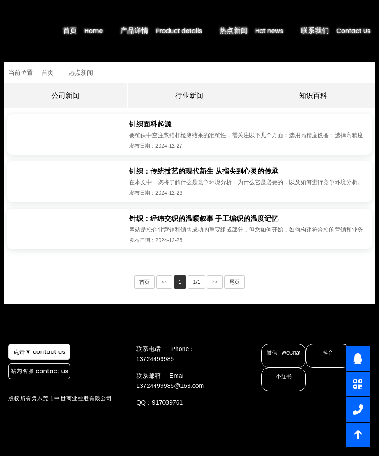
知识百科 (313, 95)
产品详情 (169, 30)
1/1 (196, 282)
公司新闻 (65, 95)
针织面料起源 (150, 124)
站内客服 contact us (37, 381)
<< (164, 282)
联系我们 (344, 30)
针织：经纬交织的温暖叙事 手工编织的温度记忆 (203, 218)
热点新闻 (260, 30)
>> (215, 282)
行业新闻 (189, 95)
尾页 (234, 282)
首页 (92, 30)
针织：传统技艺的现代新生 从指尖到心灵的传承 (203, 171)
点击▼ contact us (36, 366)
